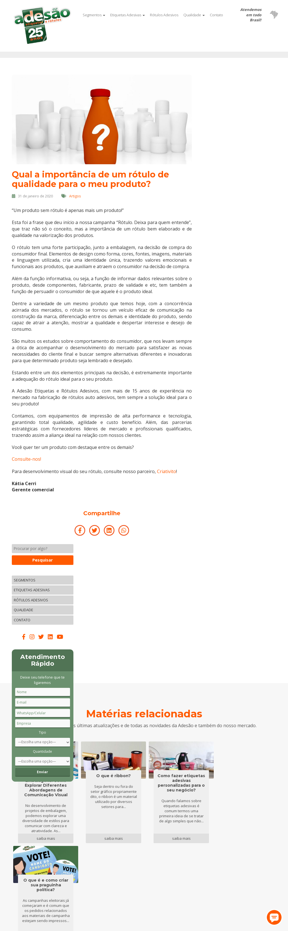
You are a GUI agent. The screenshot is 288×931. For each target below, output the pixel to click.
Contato (216, 14)
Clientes (64, 854)
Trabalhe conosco (119, 833)
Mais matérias (144, 763)
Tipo (246, 262)
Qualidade (194, 14)
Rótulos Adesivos (164, 14)
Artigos (75, 195)
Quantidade (246, 281)
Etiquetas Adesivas (127, 14)
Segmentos (94, 14)
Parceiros (66, 847)
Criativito (166, 477)
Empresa (65, 840)
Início (16, 833)
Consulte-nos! (26, 465)
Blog (107, 840)
